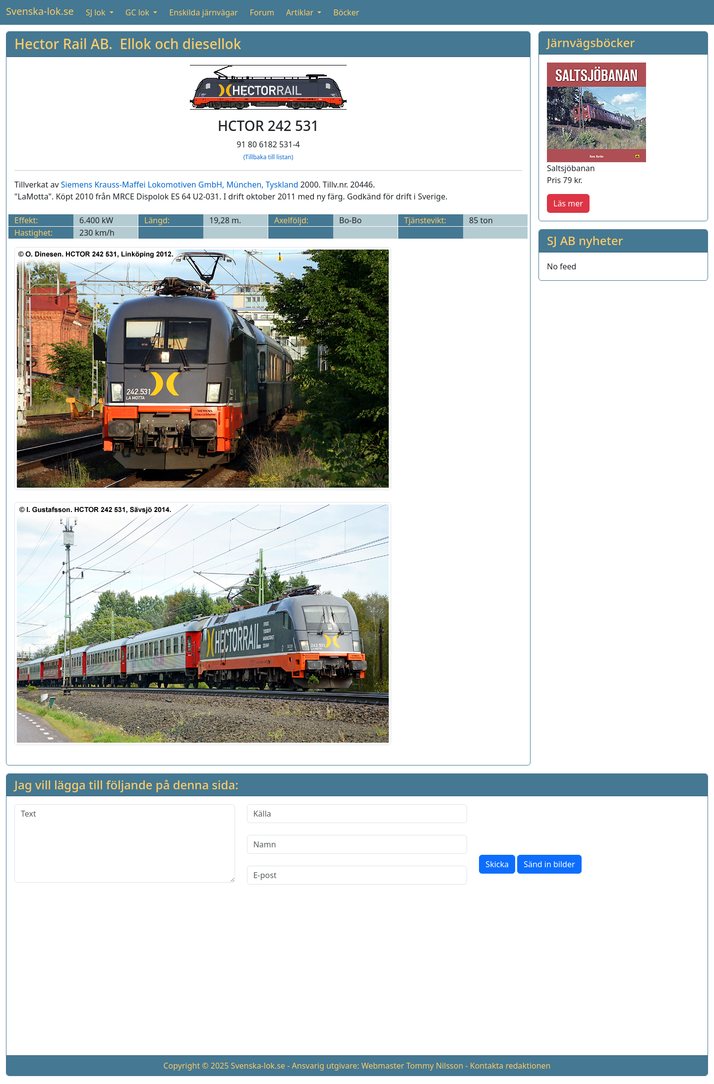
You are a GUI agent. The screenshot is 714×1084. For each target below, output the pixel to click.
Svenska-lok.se (40, 11)
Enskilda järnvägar (203, 12)
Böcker (346, 12)
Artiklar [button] (300, 12)
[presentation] (554, 823)
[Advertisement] (357, 977)
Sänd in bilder (549, 864)
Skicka (497, 864)
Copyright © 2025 (196, 1065)
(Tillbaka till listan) (268, 157)
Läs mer (568, 203)
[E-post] (357, 875)
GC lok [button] (138, 12)
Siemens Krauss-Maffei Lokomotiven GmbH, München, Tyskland (179, 184)
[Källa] (357, 813)
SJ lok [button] (97, 12)
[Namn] (357, 844)
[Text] (124, 843)
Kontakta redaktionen (510, 1065)
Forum (262, 12)
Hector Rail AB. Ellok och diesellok (127, 43)
